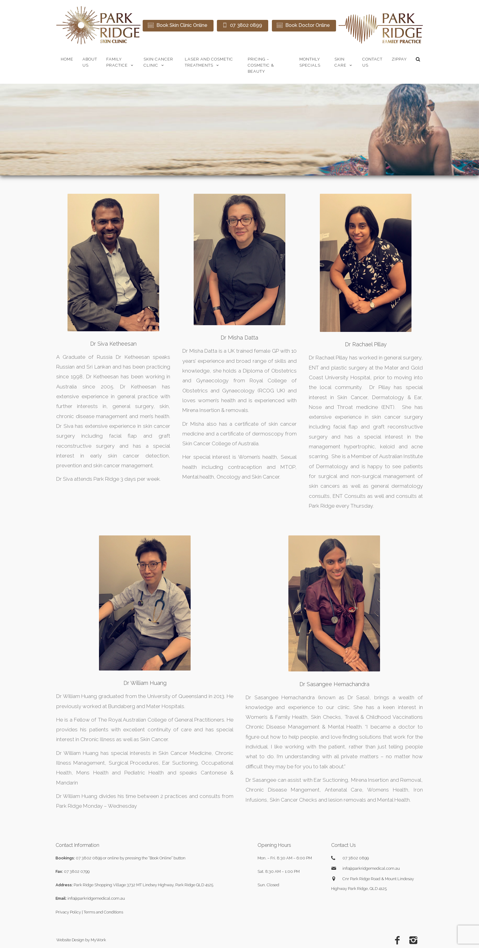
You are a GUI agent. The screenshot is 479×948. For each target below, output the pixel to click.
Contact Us (372, 62)
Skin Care (344, 62)
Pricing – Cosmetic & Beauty (261, 65)
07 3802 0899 (89, 858)
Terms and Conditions (103, 912)
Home (67, 59)
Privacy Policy (68, 912)
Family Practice (120, 62)
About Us (89, 62)
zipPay (399, 59)
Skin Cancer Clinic (158, 62)
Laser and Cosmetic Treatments (209, 62)
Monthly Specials (309, 62)
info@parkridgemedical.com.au (96, 898)
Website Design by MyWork (81, 940)
